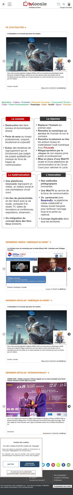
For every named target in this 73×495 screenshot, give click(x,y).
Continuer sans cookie (30, 464)
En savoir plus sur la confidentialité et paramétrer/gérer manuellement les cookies (21, 472)
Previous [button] (4, 61)
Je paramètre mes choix (62, 486)
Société (51, 104)
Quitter (10, 464)
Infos (60, 475)
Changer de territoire (66, 7)
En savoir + (33, 478)
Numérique (35, 104)
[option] (36, 61)
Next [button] (69, 61)
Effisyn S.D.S (45, 88)
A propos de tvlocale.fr (37, 480)
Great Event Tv (47, 433)
